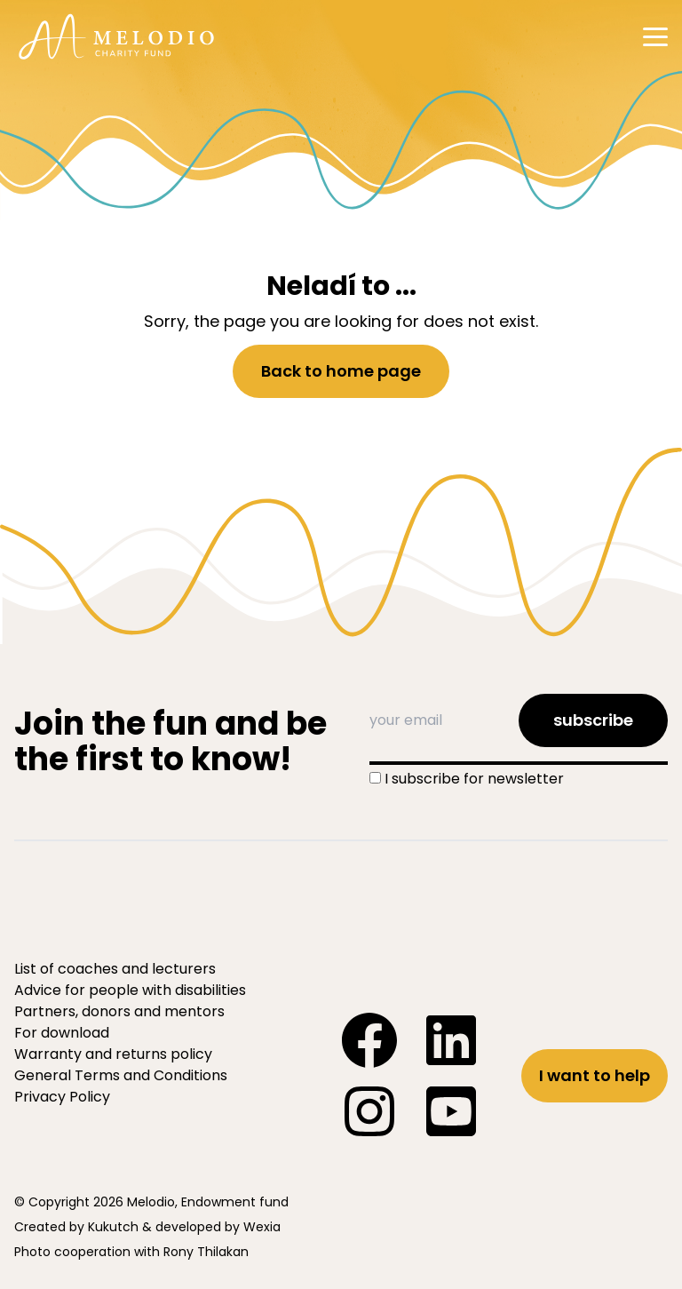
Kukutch (113, 1227)
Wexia (262, 1227)
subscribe (593, 720)
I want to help (594, 1075)
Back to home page (341, 371)
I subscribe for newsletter (474, 778)
